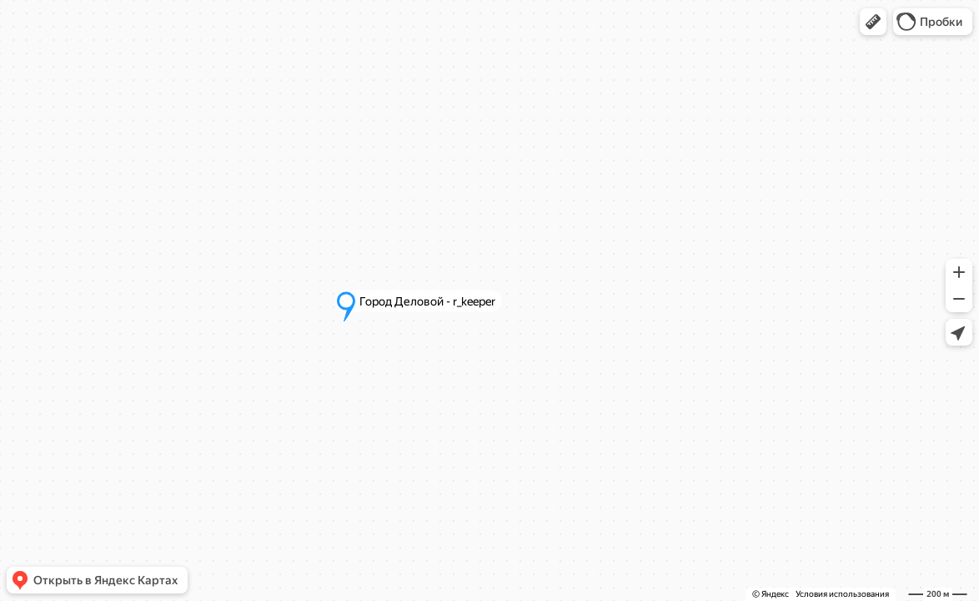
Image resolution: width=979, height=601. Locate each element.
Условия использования (842, 593)
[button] (873, 21)
